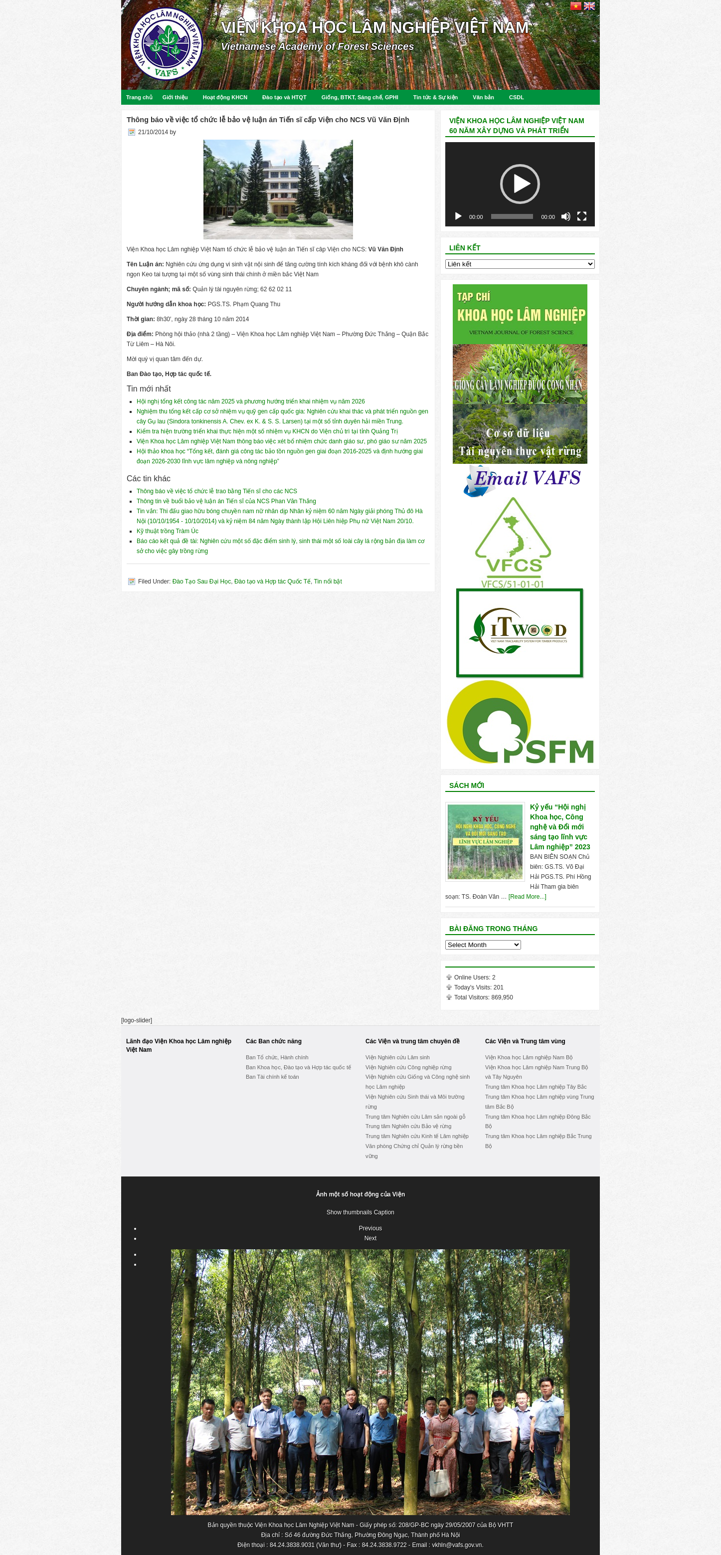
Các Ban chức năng (274, 1041)
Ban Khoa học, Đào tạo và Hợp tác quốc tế (298, 1067)
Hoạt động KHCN (225, 97)
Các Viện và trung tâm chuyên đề (412, 1041)
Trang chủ (139, 97)
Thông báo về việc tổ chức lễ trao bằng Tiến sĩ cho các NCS (217, 491)
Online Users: (473, 977)
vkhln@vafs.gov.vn (457, 1545)
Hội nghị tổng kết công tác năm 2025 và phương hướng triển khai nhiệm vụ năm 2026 (251, 401)
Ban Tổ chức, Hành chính (277, 1057)
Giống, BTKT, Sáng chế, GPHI (360, 97)
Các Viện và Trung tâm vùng (525, 1041)
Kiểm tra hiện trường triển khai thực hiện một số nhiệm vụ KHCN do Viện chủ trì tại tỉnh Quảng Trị (267, 431)
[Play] (458, 216)
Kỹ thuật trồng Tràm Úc (167, 531)
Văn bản (483, 97)
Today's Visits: (474, 987)
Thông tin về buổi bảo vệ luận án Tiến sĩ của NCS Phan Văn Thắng (226, 501)
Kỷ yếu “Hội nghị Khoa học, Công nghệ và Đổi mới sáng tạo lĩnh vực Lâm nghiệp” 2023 (560, 827)
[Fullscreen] (582, 216)
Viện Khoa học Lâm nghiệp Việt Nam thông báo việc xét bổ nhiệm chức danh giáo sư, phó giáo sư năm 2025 (282, 441)
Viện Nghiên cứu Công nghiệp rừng (408, 1067)
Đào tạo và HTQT (284, 97)
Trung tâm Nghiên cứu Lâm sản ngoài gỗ (415, 1117)
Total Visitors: (472, 997)
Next (370, 1238)
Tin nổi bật (328, 581)
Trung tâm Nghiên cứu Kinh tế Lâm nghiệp (417, 1136)
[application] (520, 184)
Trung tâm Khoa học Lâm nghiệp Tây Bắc (536, 1087)
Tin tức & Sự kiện (435, 97)
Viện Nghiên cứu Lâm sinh (397, 1057)
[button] (520, 184)
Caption (384, 1212)
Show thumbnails (349, 1212)
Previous (370, 1228)
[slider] (512, 216)
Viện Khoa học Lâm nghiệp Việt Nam (375, 27)
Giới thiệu (175, 97)
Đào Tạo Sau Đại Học (202, 581)
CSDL (516, 97)
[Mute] (566, 216)
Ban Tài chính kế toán (272, 1077)
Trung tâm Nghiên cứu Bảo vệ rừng (408, 1126)
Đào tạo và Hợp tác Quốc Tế (272, 581)
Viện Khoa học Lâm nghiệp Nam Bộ (529, 1057)
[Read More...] (527, 896)
